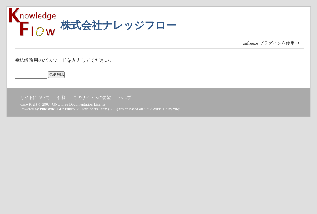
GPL (113, 109)
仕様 (61, 97)
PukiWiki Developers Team (86, 109)
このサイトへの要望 (92, 97)
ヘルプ (125, 97)
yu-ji (176, 109)
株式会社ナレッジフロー (118, 25)
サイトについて (34, 97)
